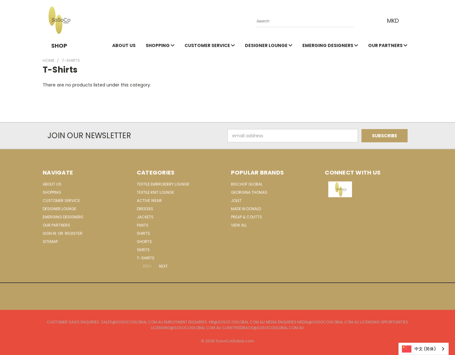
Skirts (143, 249)
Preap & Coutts (246, 217)
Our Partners (387, 45)
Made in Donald (246, 208)
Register (73, 233)
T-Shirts (146, 258)
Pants (143, 225)
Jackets (145, 217)
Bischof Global (247, 184)
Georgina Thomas (249, 192)
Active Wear (149, 200)
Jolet (236, 200)
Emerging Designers (330, 45)
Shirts (143, 233)
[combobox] (423, 349)
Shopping (160, 45)
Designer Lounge (268, 45)
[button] (368, 189)
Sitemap (50, 241)
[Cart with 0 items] (411, 20)
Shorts (144, 241)
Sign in (50, 233)
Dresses (145, 208)
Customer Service (210, 45)
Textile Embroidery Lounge (163, 184)
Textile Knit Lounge (155, 192)
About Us (124, 45)
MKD (395, 21)
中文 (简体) (419, 349)
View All (239, 225)
